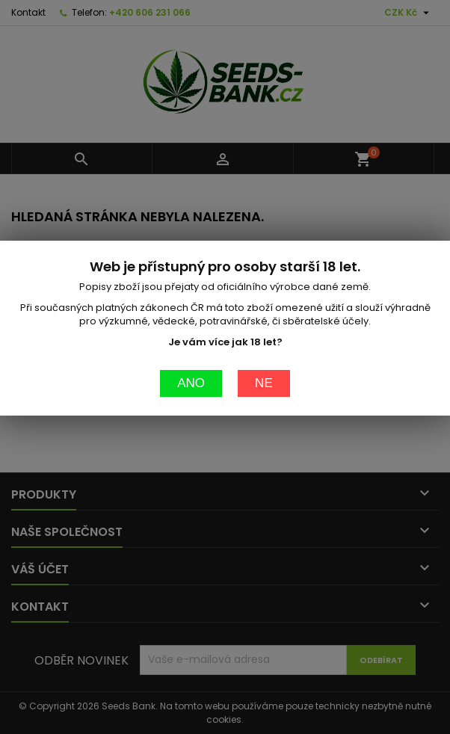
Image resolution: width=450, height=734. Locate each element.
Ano (191, 349)
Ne (264, 349)
